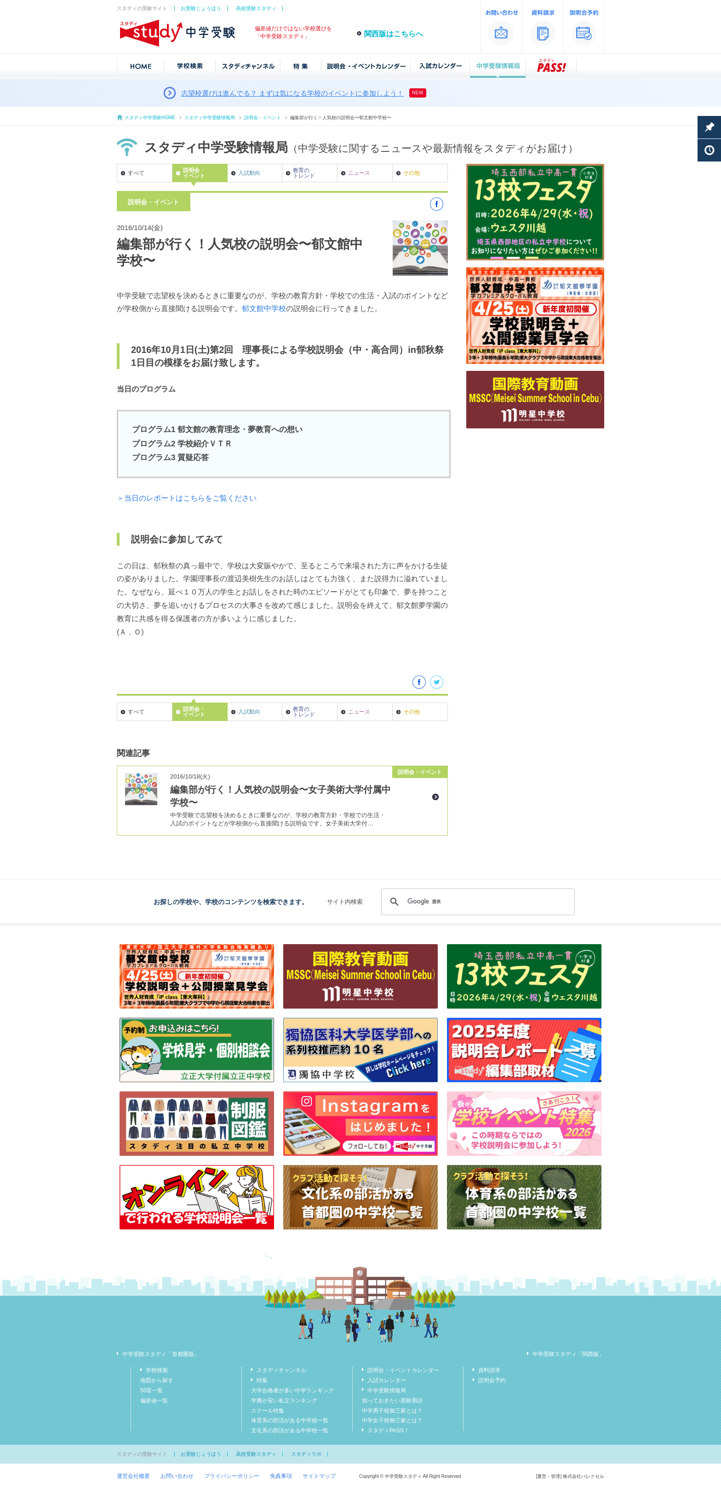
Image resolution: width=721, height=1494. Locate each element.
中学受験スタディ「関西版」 (568, 1354)
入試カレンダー (386, 1380)
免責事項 (281, 1476)
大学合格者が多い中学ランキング (292, 1390)
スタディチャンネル (281, 1370)
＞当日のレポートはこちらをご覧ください (187, 498)
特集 (262, 1380)
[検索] (476, 901)
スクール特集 (267, 1410)
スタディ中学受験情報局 (209, 117)
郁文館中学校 (264, 308)
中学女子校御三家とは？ (392, 1420)
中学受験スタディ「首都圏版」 (161, 1354)
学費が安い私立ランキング (284, 1400)
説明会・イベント (262, 117)
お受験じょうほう (201, 8)
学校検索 (157, 1370)
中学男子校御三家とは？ (392, 1410)
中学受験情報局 (386, 1390)
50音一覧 (151, 1390)
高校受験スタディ (256, 8)
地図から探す (156, 1380)
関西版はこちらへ (393, 34)
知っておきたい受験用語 (392, 1400)
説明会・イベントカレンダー (403, 1370)
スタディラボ (306, 1454)
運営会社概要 (133, 1476)
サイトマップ (319, 1476)
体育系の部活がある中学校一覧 (289, 1420)
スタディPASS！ (388, 1430)
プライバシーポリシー (231, 1476)
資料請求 (489, 1370)
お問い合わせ (177, 1476)
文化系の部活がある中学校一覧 (289, 1430)
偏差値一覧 (154, 1400)
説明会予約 (492, 1380)
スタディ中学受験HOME (150, 117)
